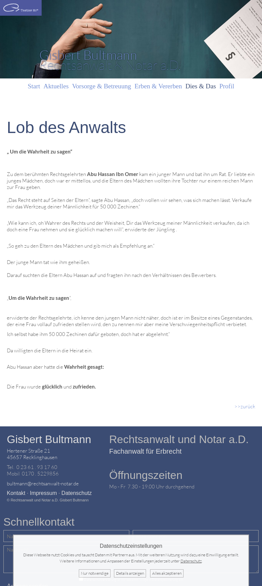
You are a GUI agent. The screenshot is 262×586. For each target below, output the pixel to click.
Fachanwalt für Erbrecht (145, 451)
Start (34, 86)
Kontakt (16, 493)
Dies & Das (200, 86)
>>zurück (244, 406)
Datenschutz (76, 493)
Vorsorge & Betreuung (101, 86)
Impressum (43, 493)
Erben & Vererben (158, 86)
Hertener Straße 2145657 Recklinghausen (32, 454)
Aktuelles (56, 86)
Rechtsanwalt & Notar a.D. (110, 60)
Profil (226, 86)
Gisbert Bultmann (49, 439)
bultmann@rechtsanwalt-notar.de (43, 483)
